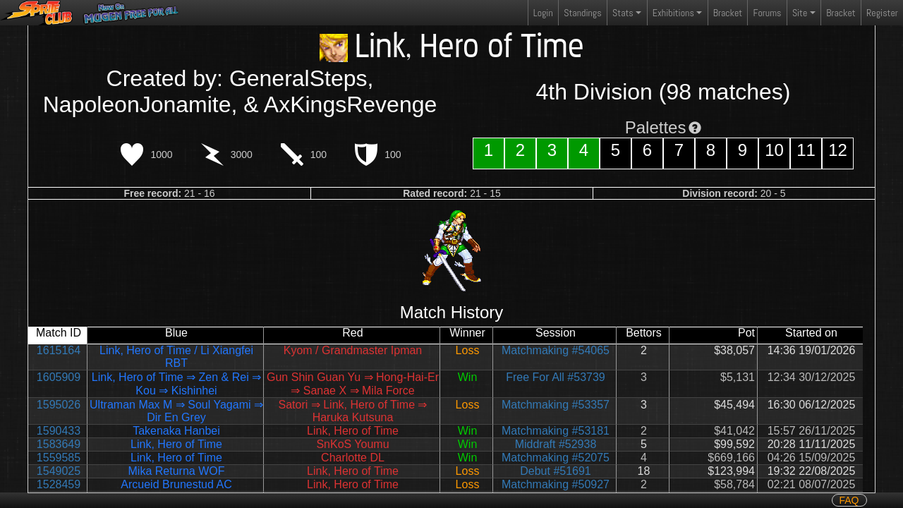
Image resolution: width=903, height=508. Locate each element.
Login (543, 12)
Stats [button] (623, 12)
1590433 (58, 431)
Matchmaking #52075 (556, 458)
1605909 (58, 377)
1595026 (58, 405)
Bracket (727, 12)
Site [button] (799, 12)
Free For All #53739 (555, 377)
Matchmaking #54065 (556, 350)
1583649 (58, 444)
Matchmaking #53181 (556, 431)
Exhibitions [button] (673, 12)
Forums (767, 12)
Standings (582, 15)
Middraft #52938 (556, 444)
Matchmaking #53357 (556, 405)
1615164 (58, 350)
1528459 (58, 484)
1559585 (58, 458)
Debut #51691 (555, 471)
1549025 (58, 471)
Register (882, 12)
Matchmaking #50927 (556, 484)
